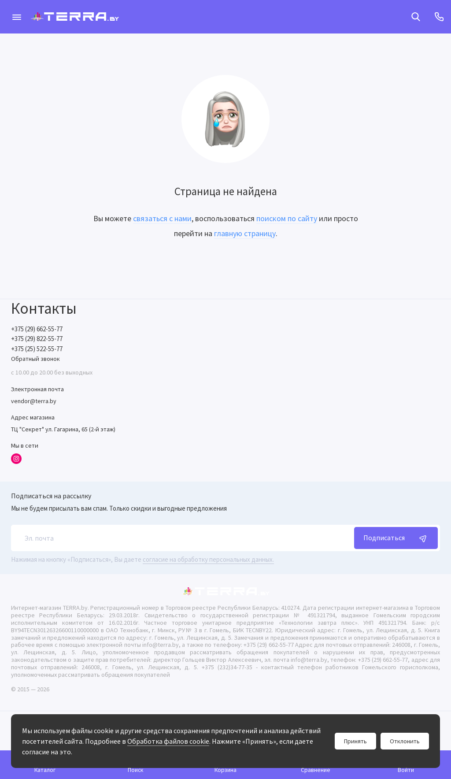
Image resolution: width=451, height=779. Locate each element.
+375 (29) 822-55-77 (37, 338)
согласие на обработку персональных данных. (208, 559)
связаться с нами (162, 218)
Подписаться (396, 538)
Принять (355, 741)
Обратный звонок (35, 359)
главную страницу (245, 233)
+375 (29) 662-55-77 (37, 329)
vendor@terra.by (33, 401)
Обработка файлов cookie (168, 741)
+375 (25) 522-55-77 (37, 349)
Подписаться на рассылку (51, 495)
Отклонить (405, 741)
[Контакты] (439, 16)
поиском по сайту (286, 218)
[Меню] (16, 16)
